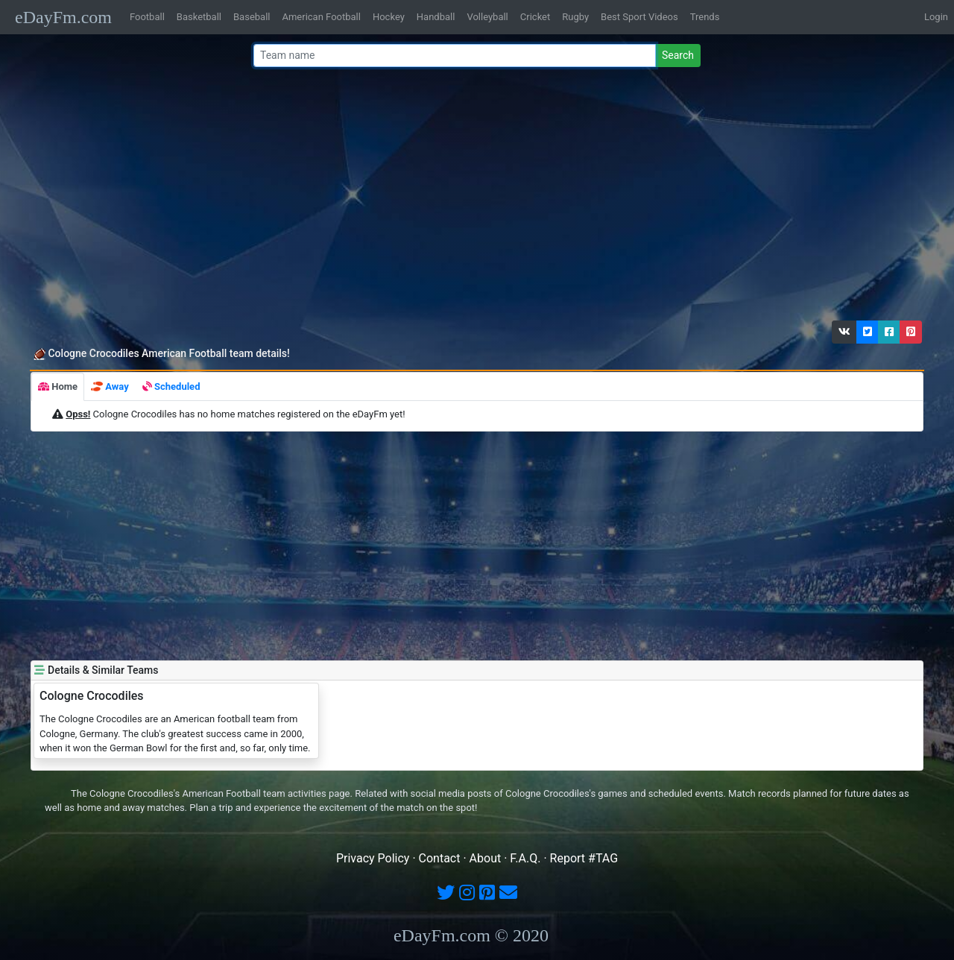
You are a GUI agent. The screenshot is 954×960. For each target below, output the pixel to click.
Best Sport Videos (639, 16)
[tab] (57, 387)
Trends (705, 16)
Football (147, 16)
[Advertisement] (472, 197)
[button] (844, 332)
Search (678, 55)
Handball (436, 16)
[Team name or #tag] (454, 55)
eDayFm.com (63, 17)
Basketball (199, 16)
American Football (321, 16)
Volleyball (487, 16)
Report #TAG (584, 858)
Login (936, 16)
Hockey (389, 16)
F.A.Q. (525, 858)
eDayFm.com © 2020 (471, 935)
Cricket (535, 16)
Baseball (251, 16)
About (486, 858)
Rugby (575, 16)
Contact (440, 858)
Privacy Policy (373, 858)
